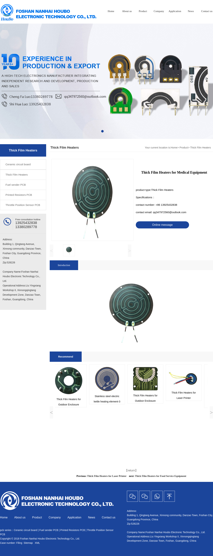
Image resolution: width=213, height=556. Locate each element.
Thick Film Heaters (17, 174)
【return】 (131, 470)
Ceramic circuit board (18, 164)
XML (37, 542)
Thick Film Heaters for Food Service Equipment (160, 476)
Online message (162, 224)
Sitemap (28, 542)
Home (111, 11)
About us (127, 11)
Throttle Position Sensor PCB (23, 204)
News (191, 11)
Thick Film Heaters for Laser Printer (107, 476)
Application (175, 11)
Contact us (108, 517)
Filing (19, 542)
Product (143, 11)
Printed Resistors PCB (19, 194)
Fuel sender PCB (16, 184)
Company (159, 11)
